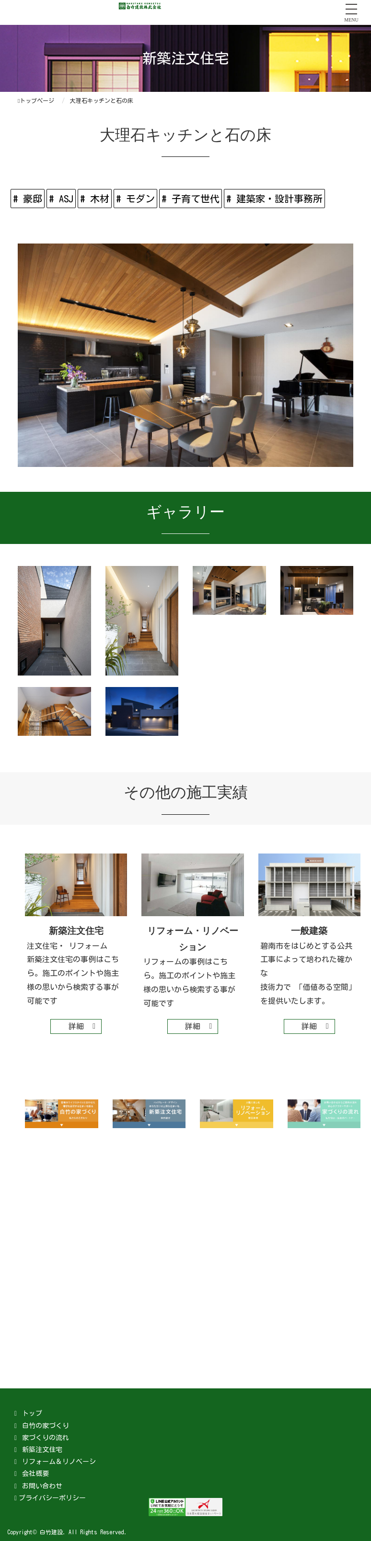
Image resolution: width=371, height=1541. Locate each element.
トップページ (36, 100)
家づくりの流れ (45, 1437)
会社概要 (35, 1473)
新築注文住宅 (42, 1449)
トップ (32, 1413)
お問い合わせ (42, 1486)
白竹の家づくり (45, 1425)
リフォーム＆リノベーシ (59, 1461)
